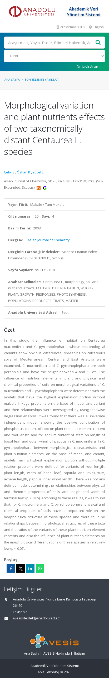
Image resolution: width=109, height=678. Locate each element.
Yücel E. (38, 172)
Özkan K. (24, 172)
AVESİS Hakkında (56, 653)
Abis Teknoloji (49, 672)
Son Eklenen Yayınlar (41, 79)
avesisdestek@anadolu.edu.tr (36, 618)
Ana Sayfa (12, 79)
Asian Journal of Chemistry (49, 240)
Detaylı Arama (89, 66)
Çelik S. (9, 172)
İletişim (79, 653)
